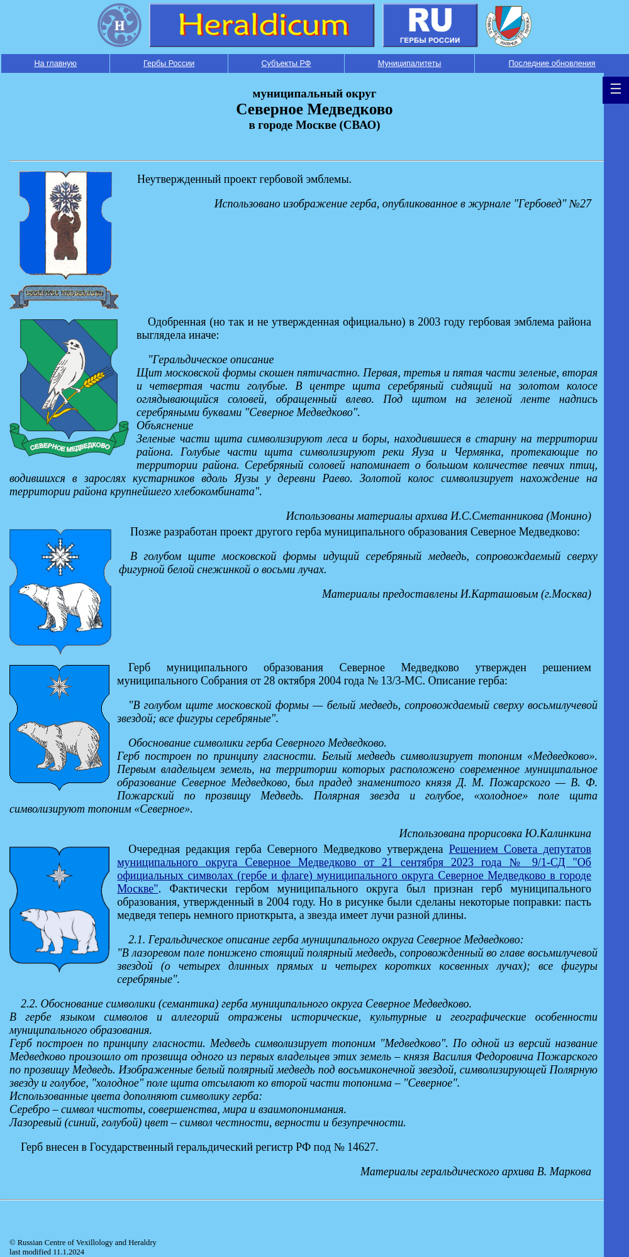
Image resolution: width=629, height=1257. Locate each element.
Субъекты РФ (286, 63)
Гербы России (168, 63)
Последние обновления (552, 63)
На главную (55, 63)
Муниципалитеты (409, 63)
